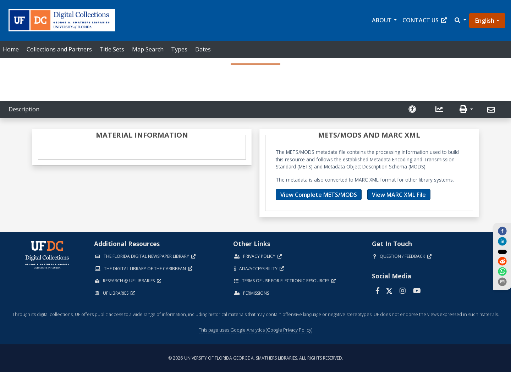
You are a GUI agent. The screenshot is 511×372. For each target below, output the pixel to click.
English (484, 20)
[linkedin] (502, 241)
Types (179, 49)
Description (24, 109)
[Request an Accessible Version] (413, 109)
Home (11, 49)
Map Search (148, 49)
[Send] (492, 110)
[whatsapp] (502, 272)
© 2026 (255, 358)
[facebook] (502, 230)
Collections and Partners (59, 49)
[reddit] (502, 261)
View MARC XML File (399, 195)
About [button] (382, 20)
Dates (203, 49)
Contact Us (424, 20)
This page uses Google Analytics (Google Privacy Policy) (255, 330)
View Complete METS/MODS (318, 195)
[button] (460, 20)
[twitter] (502, 251)
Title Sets (111, 49)
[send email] (502, 282)
